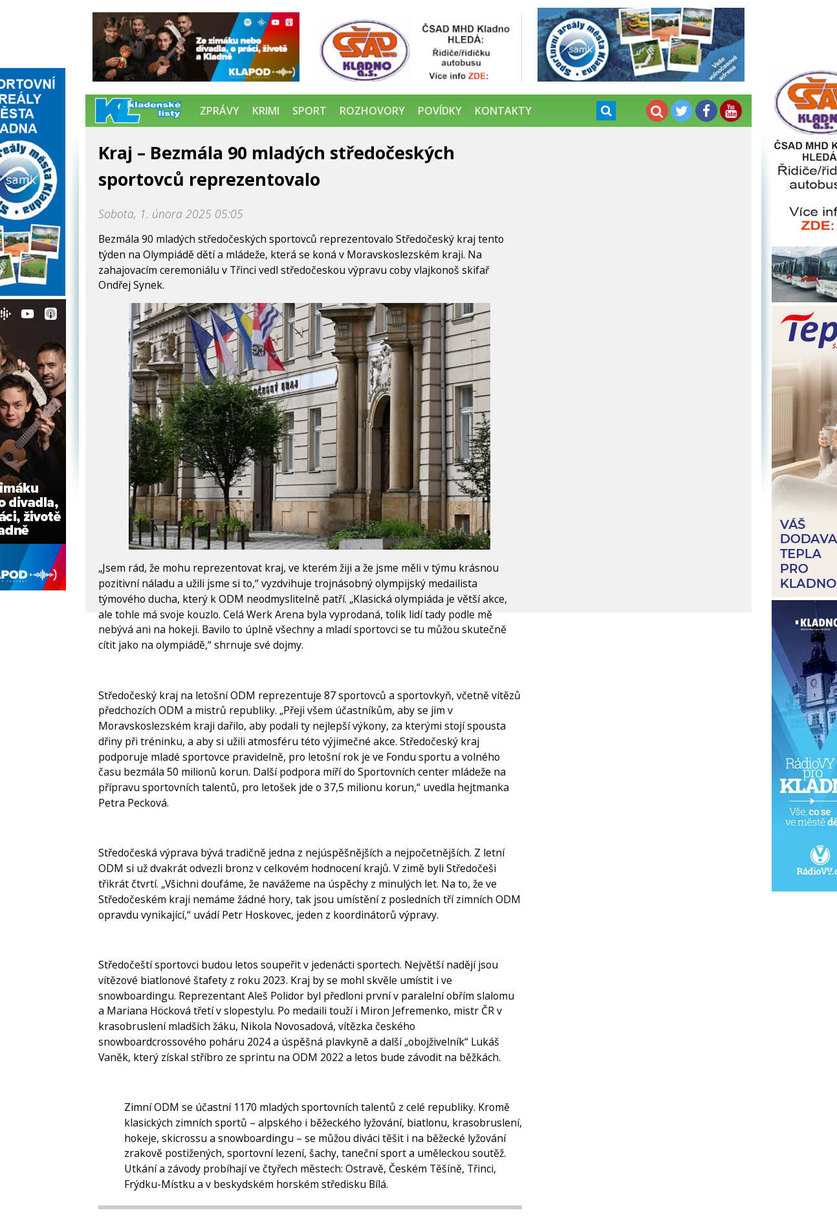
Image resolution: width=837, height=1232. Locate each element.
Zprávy (219, 111)
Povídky (440, 111)
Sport (309, 111)
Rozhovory (372, 111)
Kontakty (503, 111)
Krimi (265, 111)
